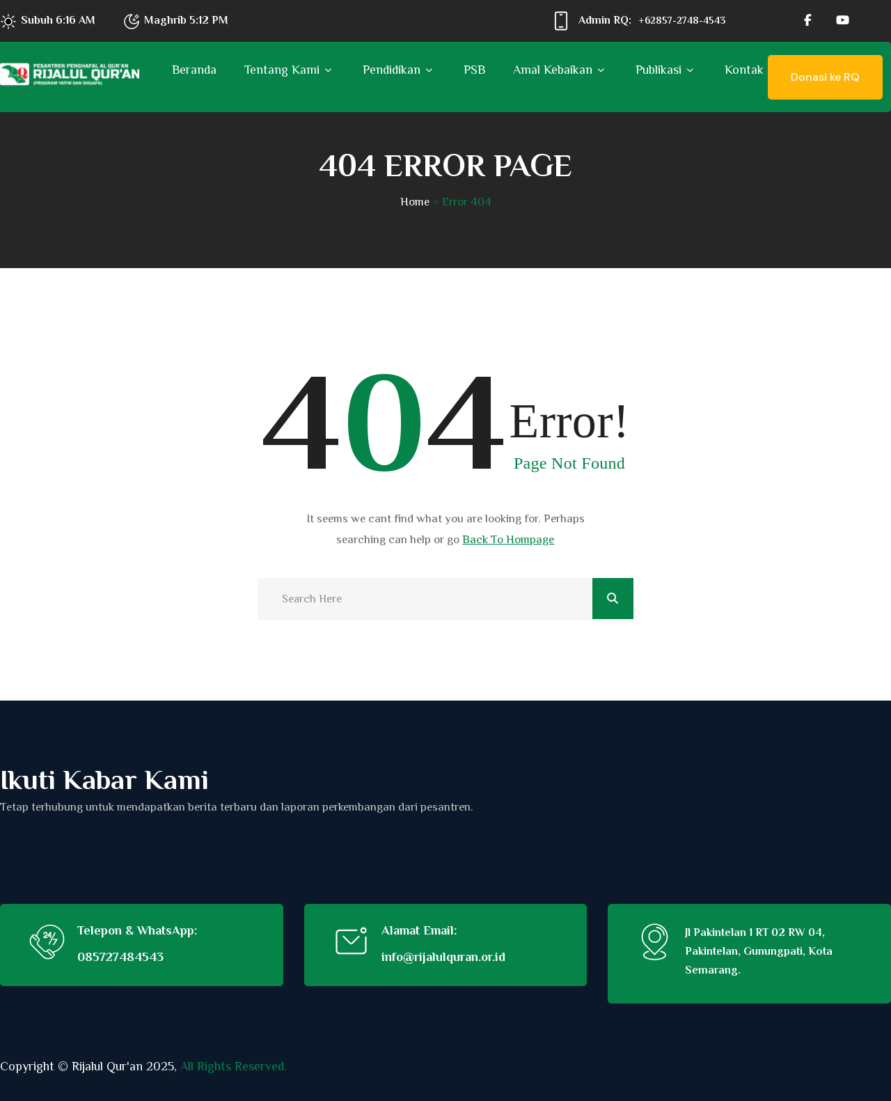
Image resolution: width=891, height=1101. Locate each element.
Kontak (744, 70)
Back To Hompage (508, 539)
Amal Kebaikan (552, 70)
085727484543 (120, 957)
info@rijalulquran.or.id (443, 957)
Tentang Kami (282, 70)
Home (414, 201)
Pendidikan (391, 70)
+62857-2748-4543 (681, 20)
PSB (474, 70)
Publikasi (658, 70)
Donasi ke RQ (825, 77)
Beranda (194, 70)
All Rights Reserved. (233, 1066)
